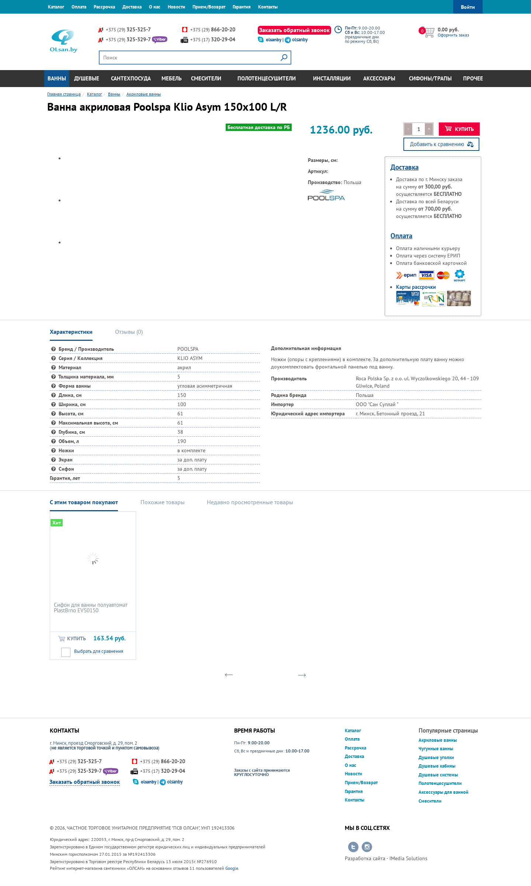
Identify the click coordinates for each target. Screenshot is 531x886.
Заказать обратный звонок (294, 30)
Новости (176, 7)
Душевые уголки (436, 757)
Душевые (86, 78)
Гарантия (242, 7)
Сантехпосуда (131, 78)
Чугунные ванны (436, 748)
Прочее (473, 78)
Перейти (353, 847)
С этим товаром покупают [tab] (84, 502)
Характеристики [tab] (71, 331)
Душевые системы (438, 775)
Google (231, 868)
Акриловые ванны (438, 740)
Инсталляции (332, 78)
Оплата (79, 7)
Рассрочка (104, 7)
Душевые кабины (437, 766)
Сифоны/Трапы (430, 78)
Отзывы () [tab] (129, 331)
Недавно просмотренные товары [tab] (250, 502)
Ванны (57, 78)
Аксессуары (379, 78)
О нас (154, 7)
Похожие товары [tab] (162, 502)
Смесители (206, 78)
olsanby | (275, 40)
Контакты (268, 7)
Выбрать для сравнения (98, 651)
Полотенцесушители (266, 78)
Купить (459, 129)
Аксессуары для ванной (443, 792)
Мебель (172, 78)
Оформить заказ (453, 35)
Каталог (56, 7)
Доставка (132, 7)
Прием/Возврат (208, 7)
